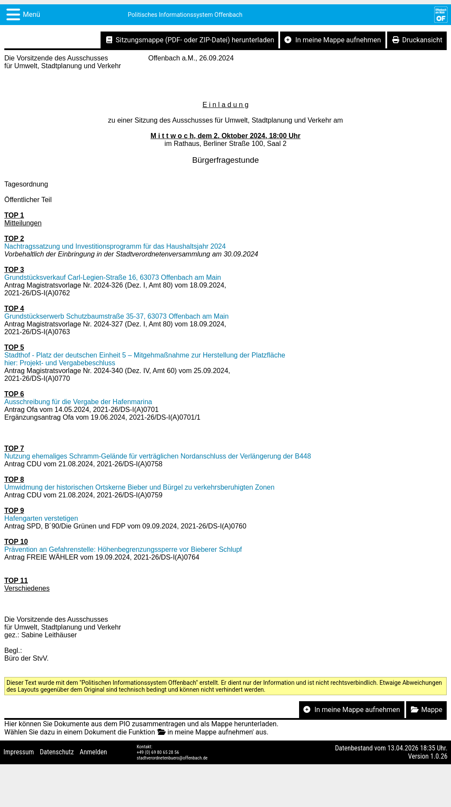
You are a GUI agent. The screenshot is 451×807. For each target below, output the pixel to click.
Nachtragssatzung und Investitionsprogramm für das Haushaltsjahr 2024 (115, 246)
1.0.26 (439, 756)
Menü (31, 14)
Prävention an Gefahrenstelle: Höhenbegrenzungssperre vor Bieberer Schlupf (123, 549)
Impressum (18, 752)
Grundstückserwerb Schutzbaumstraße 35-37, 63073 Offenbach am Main (116, 316)
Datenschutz (57, 752)
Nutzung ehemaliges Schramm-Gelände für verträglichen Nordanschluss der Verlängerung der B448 (157, 456)
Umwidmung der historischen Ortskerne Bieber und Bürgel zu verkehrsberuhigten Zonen (139, 487)
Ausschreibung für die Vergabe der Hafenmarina (78, 401)
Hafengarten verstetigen (41, 518)
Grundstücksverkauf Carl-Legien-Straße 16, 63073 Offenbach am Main (112, 277)
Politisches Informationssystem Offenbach (185, 14)
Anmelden (93, 752)
